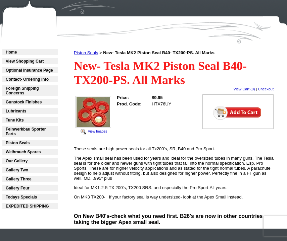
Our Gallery (17, 161)
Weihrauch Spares (23, 152)
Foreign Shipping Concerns (22, 90)
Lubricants (16, 111)
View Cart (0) (244, 89)
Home (11, 52)
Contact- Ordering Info (27, 79)
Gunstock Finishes (24, 102)
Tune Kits (15, 120)
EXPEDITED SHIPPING (27, 206)
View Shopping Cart (25, 61)
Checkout (266, 89)
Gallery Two (17, 170)
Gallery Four (18, 188)
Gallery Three (19, 179)
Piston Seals (18, 143)
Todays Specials (21, 197)
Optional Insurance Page (29, 70)
